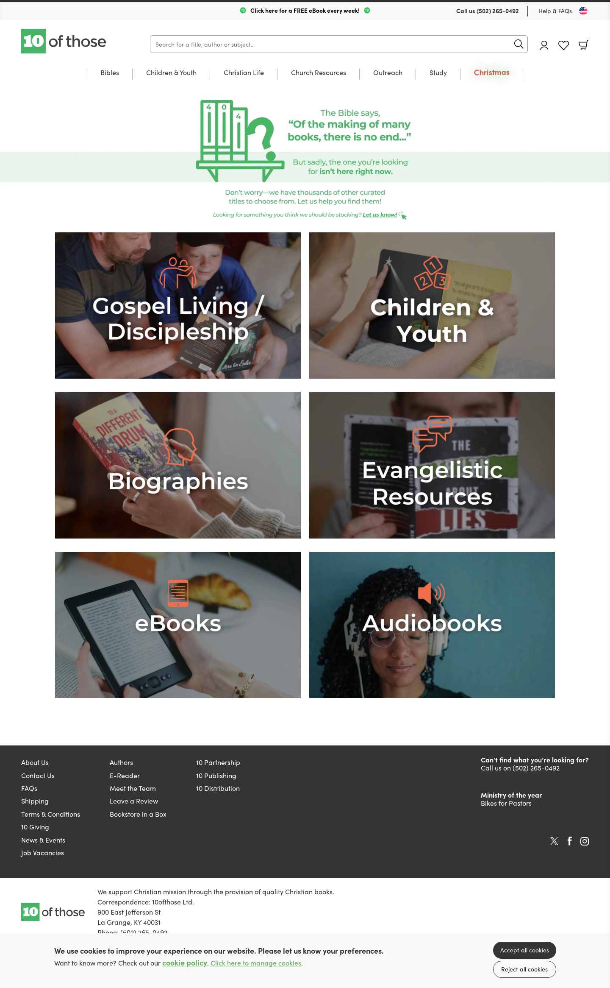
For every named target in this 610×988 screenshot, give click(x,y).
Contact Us (38, 775)
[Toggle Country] (583, 11)
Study (438, 73)
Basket (584, 45)
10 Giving (35, 826)
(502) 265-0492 (498, 10)
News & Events (43, 839)
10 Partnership (218, 762)
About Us (35, 762)
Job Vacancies (42, 852)
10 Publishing (216, 775)
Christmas (492, 72)
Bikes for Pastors (506, 802)
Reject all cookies (524, 969)
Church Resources (318, 73)
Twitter (554, 841)
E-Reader (125, 775)
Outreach (387, 73)
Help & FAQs (555, 10)
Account (544, 45)
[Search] (339, 44)
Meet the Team (133, 788)
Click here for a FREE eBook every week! (305, 10)
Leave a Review (134, 800)
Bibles (109, 73)
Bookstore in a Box (138, 813)
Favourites (563, 45)
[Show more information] (305, 161)
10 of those (64, 41)
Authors (121, 762)
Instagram (584, 841)
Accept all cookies (524, 950)
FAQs (29, 788)
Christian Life (244, 73)
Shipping (35, 800)
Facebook (570, 841)
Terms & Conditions (50, 813)
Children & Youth (171, 73)
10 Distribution (218, 788)
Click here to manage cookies (256, 963)
